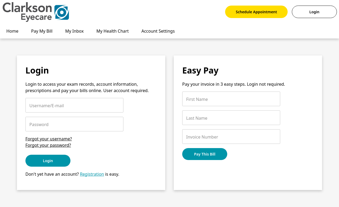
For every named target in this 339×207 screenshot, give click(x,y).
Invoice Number (202, 137)
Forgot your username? (48, 139)
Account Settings (158, 31)
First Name (197, 99)
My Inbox (74, 31)
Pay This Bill (205, 154)
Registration (92, 174)
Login (314, 11)
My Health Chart (112, 31)
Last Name (196, 118)
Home (12, 31)
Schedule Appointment (256, 11)
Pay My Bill (42, 31)
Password (38, 124)
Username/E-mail (46, 106)
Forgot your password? (48, 145)
